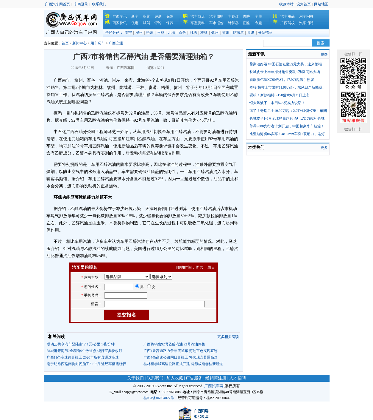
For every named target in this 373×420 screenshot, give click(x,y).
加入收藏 (174, 378)
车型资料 (198, 23)
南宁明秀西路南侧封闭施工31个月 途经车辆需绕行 (86, 364)
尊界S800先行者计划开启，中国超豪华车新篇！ (287, 126)
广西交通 (116, 43)
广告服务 (194, 378)
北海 (171, 32)
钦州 (215, 32)
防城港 (238, 32)
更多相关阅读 (228, 337)
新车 (134, 16)
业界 (146, 16)
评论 (158, 23)
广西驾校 (287, 23)
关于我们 (135, 378)
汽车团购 (216, 16)
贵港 (251, 32)
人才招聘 (237, 378)
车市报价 (216, 23)
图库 (246, 16)
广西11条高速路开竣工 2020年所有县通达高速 (83, 357)
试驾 (146, 23)
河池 (193, 32)
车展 (258, 16)
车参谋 (233, 16)
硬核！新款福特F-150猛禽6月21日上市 (279, 95)
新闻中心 (79, 43)
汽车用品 (287, 16)
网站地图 (321, 4)
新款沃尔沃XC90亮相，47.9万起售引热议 (281, 80)
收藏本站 (286, 4)
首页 (65, 43)
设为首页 (303, 4)
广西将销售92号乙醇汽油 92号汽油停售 (174, 344)
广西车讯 (120, 16)
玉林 (160, 32)
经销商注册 (215, 378)
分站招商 (265, 32)
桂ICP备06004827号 (158, 398)
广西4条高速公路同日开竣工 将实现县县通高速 (180, 357)
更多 (324, 54)
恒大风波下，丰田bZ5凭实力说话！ (277, 103)
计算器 (233, 23)
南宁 (128, 32)
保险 (169, 16)
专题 (258, 23)
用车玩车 (97, 43)
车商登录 (81, 4)
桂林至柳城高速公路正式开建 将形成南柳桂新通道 (183, 364)
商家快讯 (120, 23)
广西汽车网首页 (57, 4)
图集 (246, 23)
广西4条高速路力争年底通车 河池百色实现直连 (180, 351)
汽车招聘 (306, 23)
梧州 (149, 32)
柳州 (139, 32)
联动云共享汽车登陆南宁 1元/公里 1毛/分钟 (81, 344)
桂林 (203, 32)
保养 (169, 23)
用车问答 (306, 16)
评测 (158, 16)
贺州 (225, 32)
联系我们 (99, 4)
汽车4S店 (198, 16)
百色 (182, 32)
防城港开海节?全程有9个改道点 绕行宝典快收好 (84, 351)
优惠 (134, 23)
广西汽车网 (214, 386)
